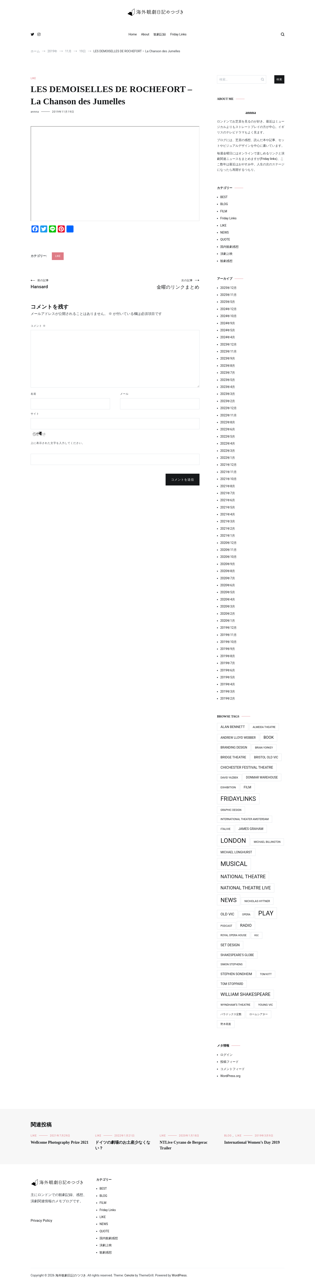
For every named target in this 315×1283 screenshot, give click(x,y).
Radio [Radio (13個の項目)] (246, 925)
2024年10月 (228, 316)
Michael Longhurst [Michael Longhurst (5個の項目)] (236, 852)
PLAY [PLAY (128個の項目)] (265, 913)
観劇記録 (160, 34)
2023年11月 (228, 351)
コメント (38, 325)
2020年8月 (227, 571)
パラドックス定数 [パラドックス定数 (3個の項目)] (231, 1014)
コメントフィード (232, 1069)
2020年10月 (228, 557)
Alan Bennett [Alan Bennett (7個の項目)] (232, 727)
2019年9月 (227, 649)
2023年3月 (227, 394)
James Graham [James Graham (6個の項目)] (250, 829)
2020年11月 (228, 550)
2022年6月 (227, 429)
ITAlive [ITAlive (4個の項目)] (225, 829)
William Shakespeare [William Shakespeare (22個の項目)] (245, 994)
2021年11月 (228, 472)
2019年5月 (227, 677)
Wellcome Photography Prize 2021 (59, 1142)
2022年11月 (228, 415)
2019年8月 (227, 656)
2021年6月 (227, 500)
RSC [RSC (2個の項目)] (256, 935)
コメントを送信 (182, 479)
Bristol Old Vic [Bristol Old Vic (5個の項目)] (266, 757)
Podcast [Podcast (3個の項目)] (226, 925)
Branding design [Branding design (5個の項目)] (233, 747)
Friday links (268, 159)
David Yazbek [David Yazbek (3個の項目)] (229, 777)
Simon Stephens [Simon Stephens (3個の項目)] (231, 964)
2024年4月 (227, 337)
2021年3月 (227, 521)
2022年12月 (228, 408)
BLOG (224, 204)
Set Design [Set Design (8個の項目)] (230, 945)
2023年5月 (227, 380)
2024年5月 (227, 330)
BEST (224, 197)
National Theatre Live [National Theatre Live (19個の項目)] (245, 887)
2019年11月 (228, 635)
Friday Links (178, 34)
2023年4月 (227, 387)
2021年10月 (228, 479)
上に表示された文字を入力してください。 (58, 443)
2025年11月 (228, 295)
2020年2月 (227, 613)
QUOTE (225, 239)
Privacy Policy (41, 1220)
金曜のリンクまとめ (157, 284)
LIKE (33, 78)
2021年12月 (228, 464)
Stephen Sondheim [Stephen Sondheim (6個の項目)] (236, 974)
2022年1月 (227, 457)
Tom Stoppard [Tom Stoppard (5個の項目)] (231, 984)
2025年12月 (228, 288)
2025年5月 (227, 302)
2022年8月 (227, 422)
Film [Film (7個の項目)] (247, 787)
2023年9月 (227, 358)
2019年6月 (227, 670)
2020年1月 (227, 620)
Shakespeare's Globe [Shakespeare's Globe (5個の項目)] (237, 955)
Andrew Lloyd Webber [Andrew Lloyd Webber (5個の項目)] (238, 737)
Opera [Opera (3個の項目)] (246, 914)
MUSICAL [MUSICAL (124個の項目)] (233, 864)
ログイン (226, 1054)
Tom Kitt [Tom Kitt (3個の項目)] (266, 974)
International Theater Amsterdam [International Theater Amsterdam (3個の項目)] (244, 819)
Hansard (73, 284)
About (145, 34)
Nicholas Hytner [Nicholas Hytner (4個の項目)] (257, 901)
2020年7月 (227, 578)
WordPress (179, 1275)
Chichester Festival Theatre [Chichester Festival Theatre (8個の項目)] (246, 767)
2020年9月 (227, 564)
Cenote (129, 1275)
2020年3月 (227, 606)
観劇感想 (226, 261)
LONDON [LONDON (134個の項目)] (233, 840)
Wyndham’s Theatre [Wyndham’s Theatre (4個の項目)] (235, 1004)
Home (132, 34)
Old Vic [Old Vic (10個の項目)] (227, 914)
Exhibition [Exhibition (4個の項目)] (228, 787)
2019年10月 (228, 642)
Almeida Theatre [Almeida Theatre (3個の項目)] (264, 727)
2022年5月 (227, 436)
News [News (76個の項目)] (228, 900)
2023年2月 (227, 401)
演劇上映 (226, 253)
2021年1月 (227, 535)
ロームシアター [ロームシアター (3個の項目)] (258, 1014)
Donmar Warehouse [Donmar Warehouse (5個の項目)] (262, 777)
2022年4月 (227, 443)
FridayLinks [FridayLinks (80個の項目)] (238, 798)
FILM (223, 211)
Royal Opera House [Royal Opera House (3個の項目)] (233, 935)
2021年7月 (227, 493)
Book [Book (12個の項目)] (269, 737)
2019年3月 (227, 691)
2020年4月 (227, 599)
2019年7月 (227, 663)
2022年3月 (227, 450)
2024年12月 (228, 309)
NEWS (224, 232)
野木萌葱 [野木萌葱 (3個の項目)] (225, 1024)
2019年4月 (227, 684)
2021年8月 (227, 486)
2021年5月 (227, 507)
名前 (33, 393)
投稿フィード (229, 1061)
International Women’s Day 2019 (252, 1142)
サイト (35, 413)
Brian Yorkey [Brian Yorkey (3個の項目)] (264, 747)
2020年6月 (227, 585)
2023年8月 (227, 365)
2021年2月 (227, 528)
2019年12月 (228, 627)
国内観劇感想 (229, 246)
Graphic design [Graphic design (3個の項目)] (231, 810)
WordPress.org (230, 1076)
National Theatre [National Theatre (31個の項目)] (243, 876)
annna (35, 111)
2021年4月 (227, 514)
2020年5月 (227, 592)
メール (124, 393)
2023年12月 (228, 344)
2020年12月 (228, 543)
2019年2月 (227, 698)
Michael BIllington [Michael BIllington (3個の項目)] (267, 841)
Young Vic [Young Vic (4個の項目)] (265, 1004)
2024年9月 (227, 323)
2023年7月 (227, 372)
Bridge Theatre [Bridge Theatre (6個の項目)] (233, 757)
